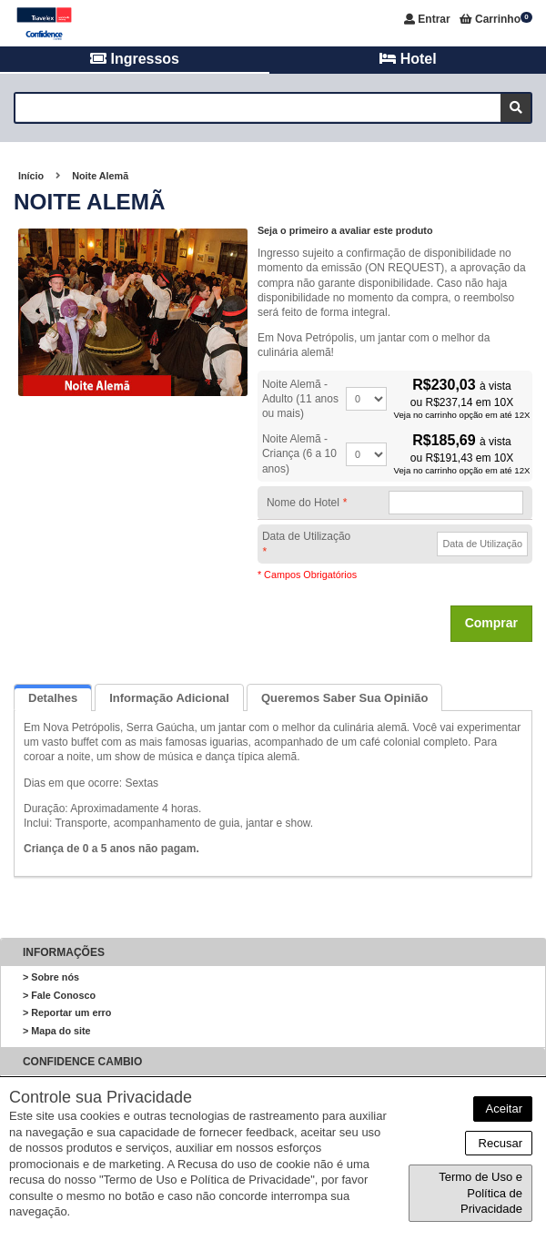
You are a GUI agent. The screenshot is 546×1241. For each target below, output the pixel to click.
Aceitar (502, 1108)
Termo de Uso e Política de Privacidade (480, 1193)
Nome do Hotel (307, 502)
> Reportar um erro (67, 1012)
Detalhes (52, 698)
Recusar (498, 1143)
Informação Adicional (169, 698)
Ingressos (134, 58)
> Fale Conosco (59, 995)
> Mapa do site (57, 1030)
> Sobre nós (51, 976)
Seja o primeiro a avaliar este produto (345, 230)
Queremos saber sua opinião (345, 698)
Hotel (407, 58)
